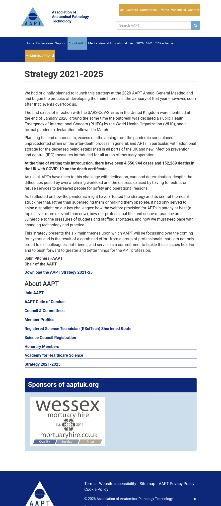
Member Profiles (40, 319)
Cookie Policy (96, 489)
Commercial (148, 10)
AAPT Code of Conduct (45, 301)
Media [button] (92, 43)
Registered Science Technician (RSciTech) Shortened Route (78, 328)
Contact (193, 10)
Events (164, 10)
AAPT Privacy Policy (176, 483)
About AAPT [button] (77, 43)
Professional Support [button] (51, 43)
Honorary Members (42, 346)
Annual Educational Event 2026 (121, 43)
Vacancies (178, 10)
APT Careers (129, 10)
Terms (90, 483)
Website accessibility (117, 483)
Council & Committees (45, 310)
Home (30, 43)
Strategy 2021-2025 (43, 364)
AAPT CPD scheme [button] (159, 43)
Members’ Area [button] (38, 56)
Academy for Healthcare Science (54, 355)
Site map (147, 483)
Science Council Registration (50, 337)
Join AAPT (34, 292)
